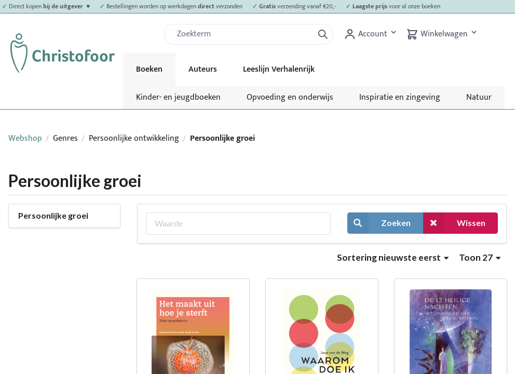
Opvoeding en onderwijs (290, 97)
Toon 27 (479, 257)
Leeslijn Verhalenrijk (279, 69)
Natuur (479, 97)
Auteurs (202, 69)
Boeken (149, 69)
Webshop (25, 138)
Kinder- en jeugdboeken (178, 97)
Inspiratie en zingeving (399, 97)
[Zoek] (243, 34)
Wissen (454, 223)
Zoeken (379, 223)
